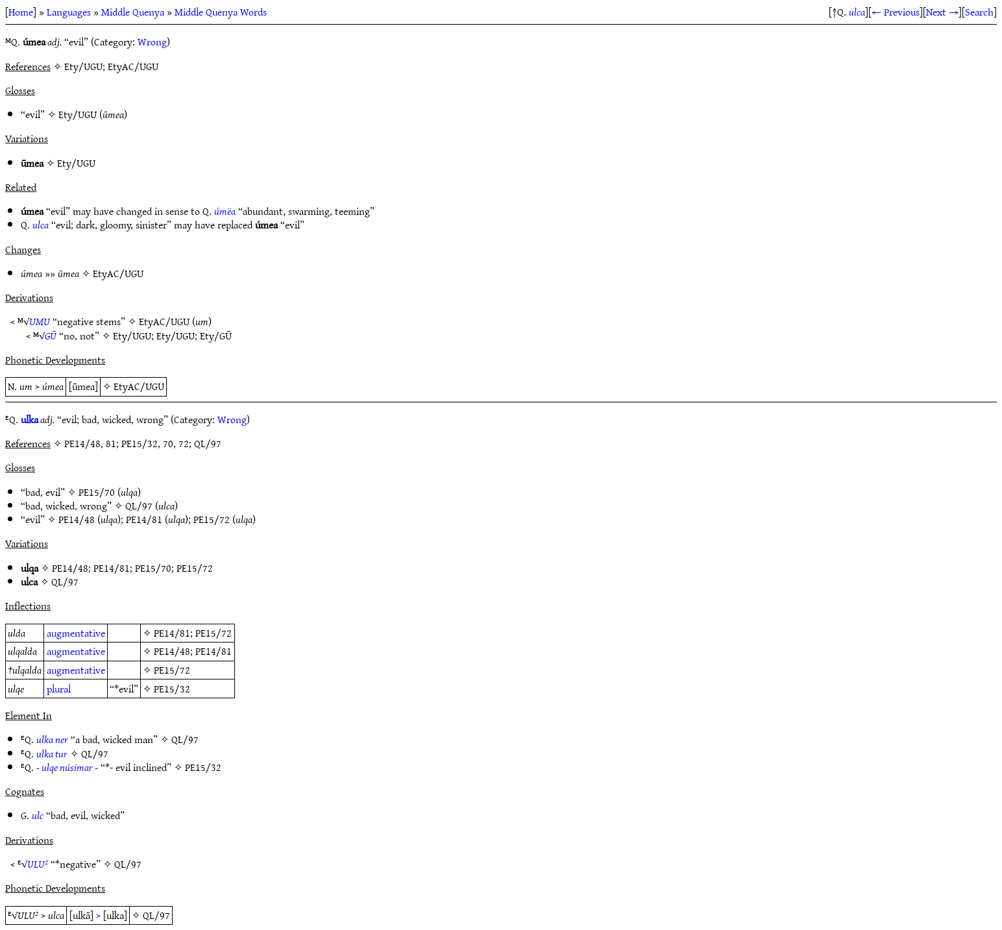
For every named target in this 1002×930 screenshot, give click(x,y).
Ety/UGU (77, 114)
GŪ (50, 335)
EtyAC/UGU (118, 273)
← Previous (896, 12)
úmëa (225, 211)
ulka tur (51, 753)
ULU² (37, 864)
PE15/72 (211, 519)
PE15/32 (172, 688)
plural (59, 688)
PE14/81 (144, 519)
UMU (39, 321)
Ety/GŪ (216, 335)
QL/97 (139, 505)
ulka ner (52, 739)
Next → (942, 12)
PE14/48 (76, 519)
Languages (69, 12)
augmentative (76, 633)
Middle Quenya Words (221, 12)
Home (20, 12)
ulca (857, 12)
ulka (29, 419)
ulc (37, 815)
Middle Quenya (132, 12)
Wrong (152, 41)
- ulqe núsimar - (67, 767)
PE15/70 (97, 492)
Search (979, 12)
